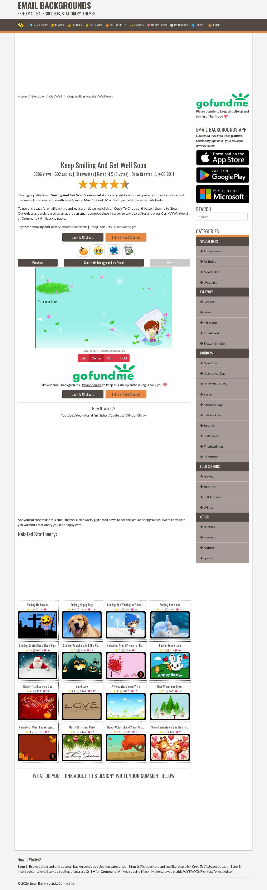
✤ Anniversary (210, 251)
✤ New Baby (209, 272)
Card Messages (125, 227)
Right (111, 358)
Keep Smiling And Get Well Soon (90, 96)
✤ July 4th (207, 425)
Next (170, 262)
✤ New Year (209, 363)
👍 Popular (74, 25)
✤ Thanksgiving (211, 446)
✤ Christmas (209, 457)
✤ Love (205, 312)
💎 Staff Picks (38, 25)
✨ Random (137, 25)
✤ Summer (207, 486)
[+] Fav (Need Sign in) (126, 237)
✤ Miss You (208, 322)
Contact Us (66, 883)
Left (84, 358)
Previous (37, 262)
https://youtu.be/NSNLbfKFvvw (123, 415)
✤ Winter (207, 507)
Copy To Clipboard (83, 237)
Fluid (123, 358)
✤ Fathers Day (210, 415)
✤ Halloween (209, 436)
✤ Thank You (209, 333)
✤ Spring (206, 476)
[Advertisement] (173, 9)
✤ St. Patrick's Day (213, 384)
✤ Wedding (208, 282)
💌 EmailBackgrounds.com (110, 350)
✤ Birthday (208, 261)
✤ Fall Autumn (210, 497)
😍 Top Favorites (115, 25)
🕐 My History (179, 25)
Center (97, 358)
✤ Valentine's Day (212, 373)
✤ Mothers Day (211, 405)
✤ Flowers (207, 537)
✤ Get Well (208, 302)
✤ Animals (207, 527)
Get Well (55, 96)
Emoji (94, 227)
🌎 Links (196, 25)
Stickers (106, 227)
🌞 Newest (57, 25)
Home (22, 96)
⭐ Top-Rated (93, 25)
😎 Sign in (214, 25)
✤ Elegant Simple (212, 343)
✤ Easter (206, 394)
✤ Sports (206, 558)
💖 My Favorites (157, 25)
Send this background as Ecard (104, 262)
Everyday (38, 96)
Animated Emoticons (72, 227)
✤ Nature (207, 548)
